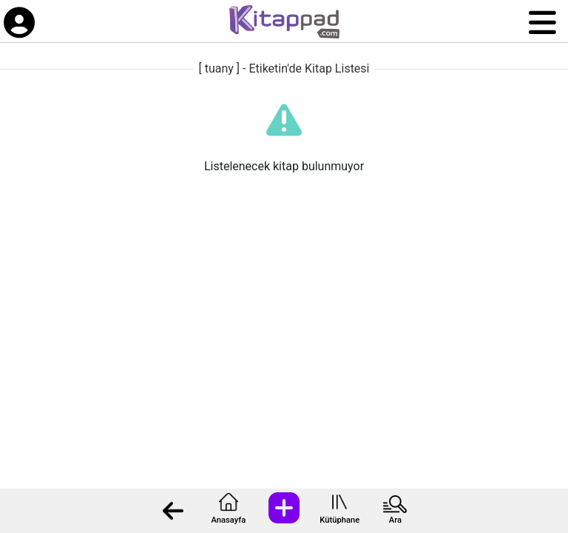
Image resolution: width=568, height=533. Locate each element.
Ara (395, 520)
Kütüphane (339, 520)
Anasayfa (228, 520)
